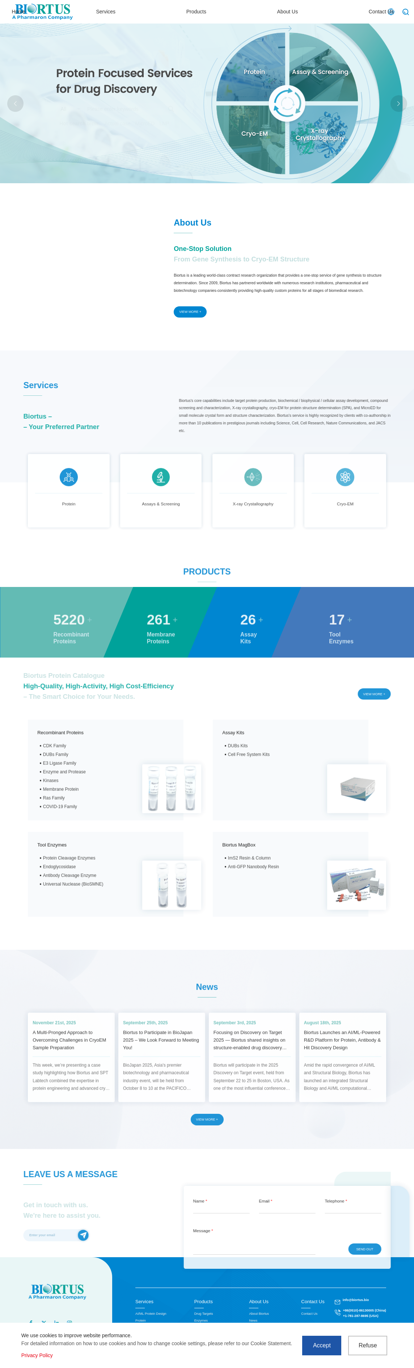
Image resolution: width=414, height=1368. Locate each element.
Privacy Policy (37, 1355)
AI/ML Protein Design (150, 1313)
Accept (322, 1345)
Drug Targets (203, 1313)
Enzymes (201, 1320)
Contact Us (353, 11)
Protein (140, 1320)
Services (204, 11)
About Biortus (259, 1313)
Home (158, 11)
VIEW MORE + (190, 312)
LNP (164, 123)
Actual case (117, 123)
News (253, 1320)
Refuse (368, 1345)
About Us (301, 11)
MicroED (145, 123)
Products (252, 11)
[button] (398, 103)
